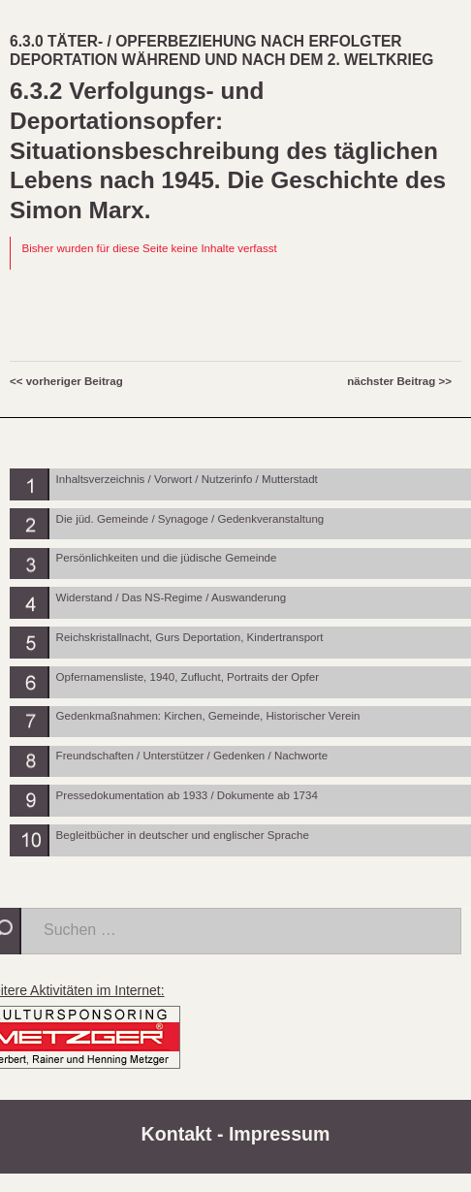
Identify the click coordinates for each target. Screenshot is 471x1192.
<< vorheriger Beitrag (66, 381)
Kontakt (176, 1133)
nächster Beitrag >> (399, 381)
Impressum (279, 1133)
